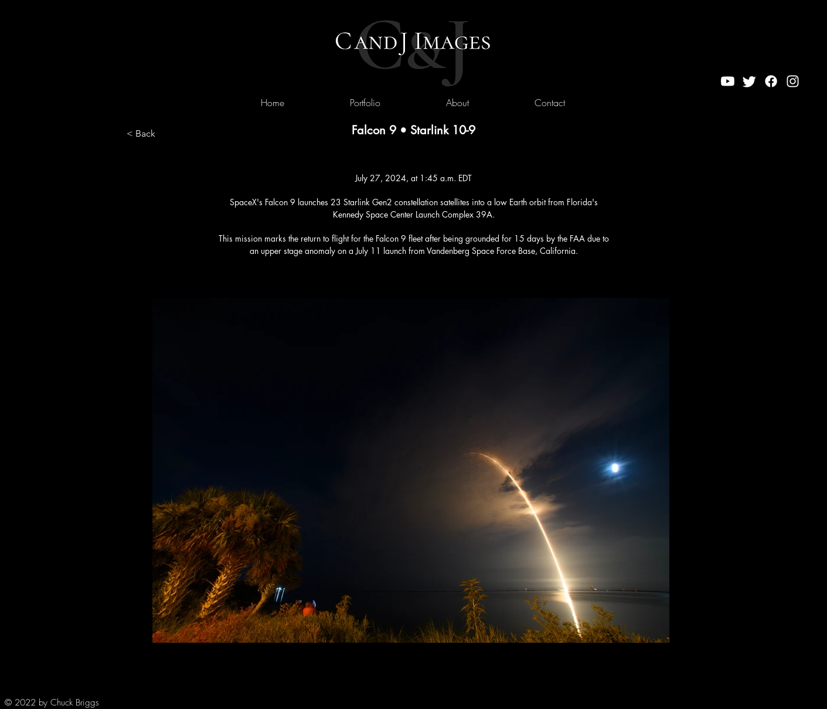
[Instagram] (793, 81)
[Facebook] (771, 81)
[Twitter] (749, 81)
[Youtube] (728, 81)
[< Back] (165, 133)
